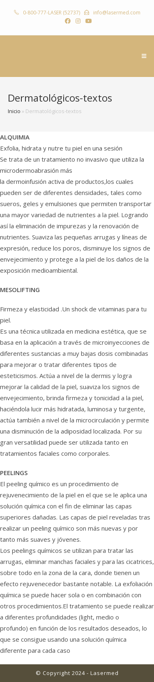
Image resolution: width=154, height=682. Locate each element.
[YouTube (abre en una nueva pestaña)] (87, 21)
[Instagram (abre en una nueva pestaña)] (78, 21)
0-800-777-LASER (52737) (51, 12)
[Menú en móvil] (144, 56)
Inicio (14, 111)
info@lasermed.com (116, 12)
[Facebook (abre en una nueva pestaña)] (67, 21)
